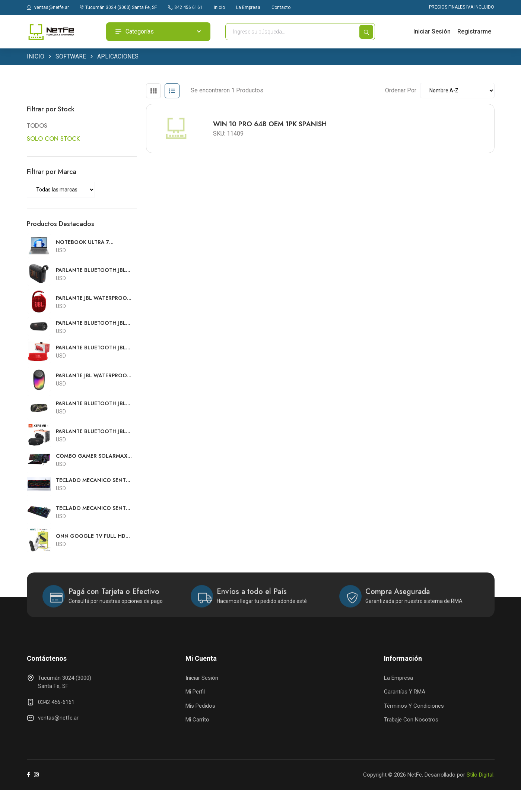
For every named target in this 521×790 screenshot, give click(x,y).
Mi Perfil (195, 691)
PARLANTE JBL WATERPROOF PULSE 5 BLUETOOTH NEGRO (93, 376)
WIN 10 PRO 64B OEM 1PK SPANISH (270, 124)
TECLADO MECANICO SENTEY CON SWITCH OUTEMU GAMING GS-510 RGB (94, 480)
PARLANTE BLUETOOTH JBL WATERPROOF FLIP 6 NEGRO (93, 323)
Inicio (219, 7)
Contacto (280, 7)
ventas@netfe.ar (48, 7)
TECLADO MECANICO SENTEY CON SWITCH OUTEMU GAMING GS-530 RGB (94, 508)
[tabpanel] (320, 125)
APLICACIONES (118, 56)
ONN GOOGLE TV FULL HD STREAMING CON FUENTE (91, 536)
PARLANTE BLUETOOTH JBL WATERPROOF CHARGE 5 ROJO (91, 348)
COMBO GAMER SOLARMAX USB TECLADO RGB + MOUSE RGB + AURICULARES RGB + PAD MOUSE (93, 456)
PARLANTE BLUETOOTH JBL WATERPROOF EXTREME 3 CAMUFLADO (91, 403)
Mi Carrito (197, 719)
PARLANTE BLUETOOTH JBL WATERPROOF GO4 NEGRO (91, 270)
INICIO (35, 56)
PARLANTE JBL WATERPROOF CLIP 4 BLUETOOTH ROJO (93, 298)
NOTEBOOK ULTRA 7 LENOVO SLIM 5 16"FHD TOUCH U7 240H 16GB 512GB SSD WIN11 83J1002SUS (94, 242)
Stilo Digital (480, 774)
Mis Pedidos (200, 705)
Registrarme (474, 31)
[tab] (153, 90)
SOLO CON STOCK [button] (53, 138)
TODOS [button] (37, 125)
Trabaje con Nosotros (411, 719)
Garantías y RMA (404, 691)
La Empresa (248, 7)
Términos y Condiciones (414, 705)
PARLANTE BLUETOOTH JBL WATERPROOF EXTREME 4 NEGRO (91, 431)
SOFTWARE (70, 56)
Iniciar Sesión (432, 31)
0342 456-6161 (56, 702)
